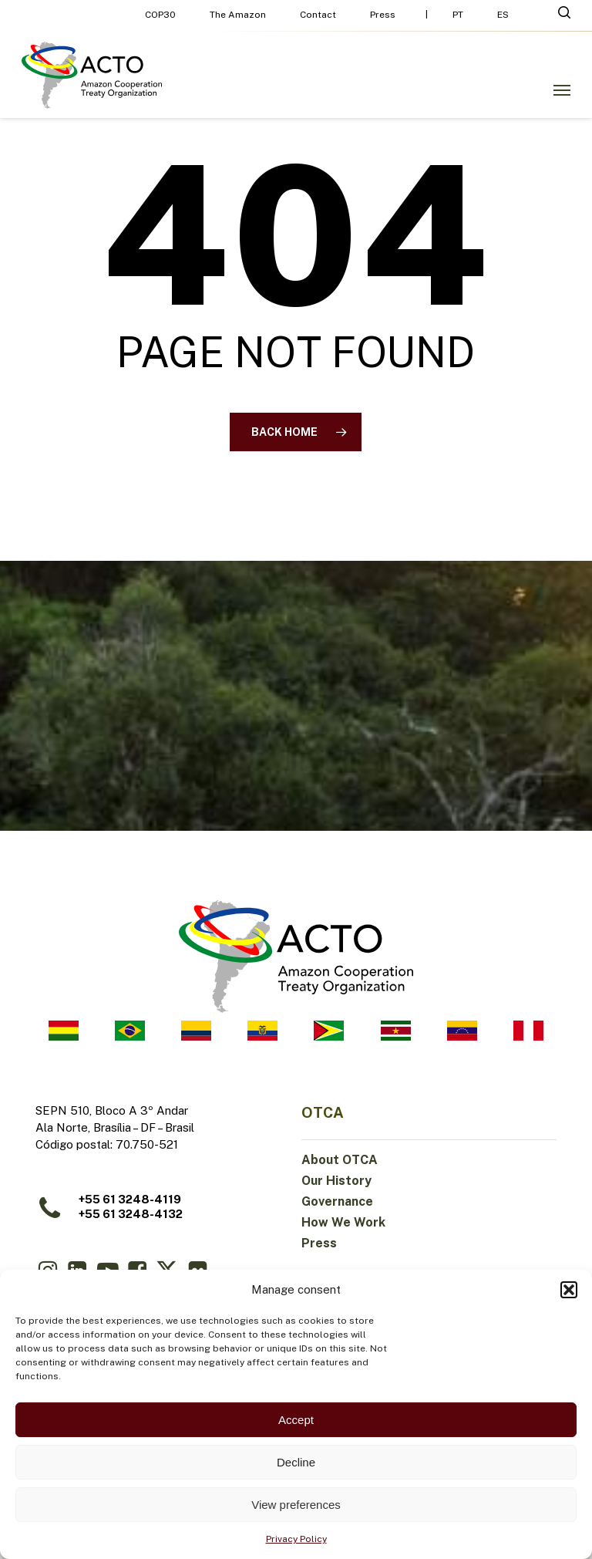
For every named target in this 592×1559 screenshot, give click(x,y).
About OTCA (339, 1159)
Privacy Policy (296, 1539)
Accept (296, 1419)
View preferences (296, 1504)
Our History (336, 1180)
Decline (296, 1462)
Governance (337, 1201)
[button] (569, 1289)
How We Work (343, 1222)
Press (319, 1243)
